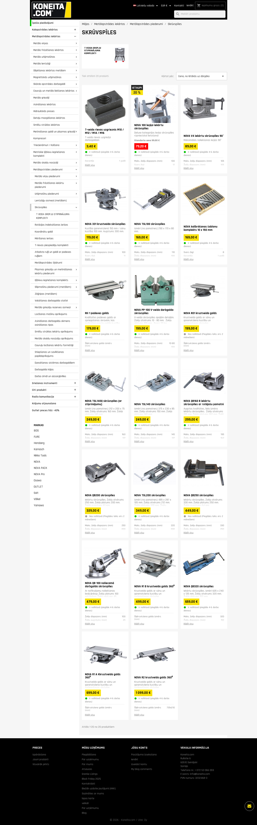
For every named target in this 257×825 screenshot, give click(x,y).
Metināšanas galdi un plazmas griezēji (54, 131)
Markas (39, 425)
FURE (37, 437)
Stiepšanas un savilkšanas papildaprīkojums (49, 354)
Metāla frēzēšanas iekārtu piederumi (49, 185)
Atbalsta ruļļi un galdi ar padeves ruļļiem (53, 254)
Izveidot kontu (139, 764)
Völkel (37, 499)
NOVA (37, 462)
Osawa (37, 480)
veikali (85, 803)
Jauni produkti (40, 759)
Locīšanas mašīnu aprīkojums (51, 314)
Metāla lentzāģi (41, 63)
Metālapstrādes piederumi (47, 169)
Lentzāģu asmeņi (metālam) (51, 200)
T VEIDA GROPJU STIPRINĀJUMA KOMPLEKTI (53, 216)
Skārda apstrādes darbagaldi (49, 84)
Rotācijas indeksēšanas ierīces (51, 224)
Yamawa (39, 505)
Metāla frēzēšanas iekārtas (48, 50)
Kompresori (39, 138)
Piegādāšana (89, 754)
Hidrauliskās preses (44, 111)
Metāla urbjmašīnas (44, 57)
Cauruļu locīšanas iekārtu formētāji (54, 345)
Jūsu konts (139, 748)
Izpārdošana (39, 754)
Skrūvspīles (41, 207)
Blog (84, 813)
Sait (36, 493)
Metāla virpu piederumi (47, 176)
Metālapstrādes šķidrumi (48, 262)
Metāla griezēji (41, 97)
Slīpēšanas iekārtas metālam (49, 70)
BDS (36, 430)
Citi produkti (39, 390)
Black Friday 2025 (91, 779)
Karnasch (39, 449)
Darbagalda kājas (44, 369)
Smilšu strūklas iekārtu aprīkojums (54, 331)
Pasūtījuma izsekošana (144, 754)
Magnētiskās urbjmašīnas (47, 77)
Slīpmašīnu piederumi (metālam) (53, 287)
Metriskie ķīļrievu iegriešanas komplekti (49, 154)
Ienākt (190, 5)
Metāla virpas (40, 43)
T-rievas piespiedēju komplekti (51, 245)
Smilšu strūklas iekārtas (46, 125)
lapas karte (88, 798)
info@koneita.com (200, 774)
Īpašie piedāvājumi (42, 23)
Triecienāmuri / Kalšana (46, 145)
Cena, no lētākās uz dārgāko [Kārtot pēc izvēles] (201, 76)
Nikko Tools (40, 455)
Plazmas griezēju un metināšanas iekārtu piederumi (53, 271)
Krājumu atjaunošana (44, 403)
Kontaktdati (88, 783)
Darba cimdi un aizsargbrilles (50, 376)
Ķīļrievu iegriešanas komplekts (51, 280)
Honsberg (39, 443)
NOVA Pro (39, 474)
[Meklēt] (200, 14)
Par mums (87, 764)
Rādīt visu (90, 165)
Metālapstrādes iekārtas (46, 36)
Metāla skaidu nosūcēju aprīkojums (54, 338)
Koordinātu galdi (44, 231)
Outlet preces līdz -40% (45, 410)
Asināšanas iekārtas (44, 104)
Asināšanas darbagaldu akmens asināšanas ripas (52, 323)
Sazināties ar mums (93, 793)
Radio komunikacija (43, 396)
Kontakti (179, 5)
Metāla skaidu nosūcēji (45, 162)
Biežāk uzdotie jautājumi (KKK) (99, 788)
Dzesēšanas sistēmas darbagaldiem (55, 362)
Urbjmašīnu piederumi (47, 193)
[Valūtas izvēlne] (166, 6)
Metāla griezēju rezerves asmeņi (53, 307)
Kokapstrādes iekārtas (45, 29)
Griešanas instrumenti (44, 383)
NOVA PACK (40, 468)
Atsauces (87, 769)
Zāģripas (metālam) (46, 294)
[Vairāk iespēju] (249, 806)
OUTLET (38, 487)
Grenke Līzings (90, 774)
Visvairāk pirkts (41, 764)
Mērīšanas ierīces (44, 238)
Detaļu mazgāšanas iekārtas (49, 118)
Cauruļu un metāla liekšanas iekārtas (53, 90)
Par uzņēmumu (90, 759)
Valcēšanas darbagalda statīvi (51, 300)
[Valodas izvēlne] (146, 6)
